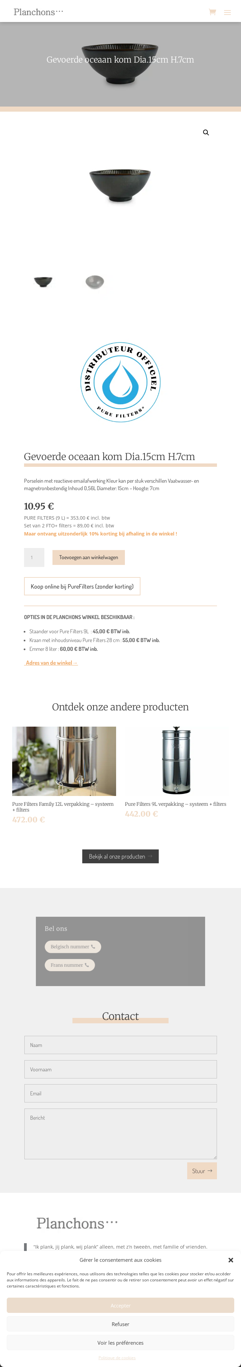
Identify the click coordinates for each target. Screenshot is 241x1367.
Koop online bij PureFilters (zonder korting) (82, 586)
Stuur (198, 1171)
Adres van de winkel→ (51, 662)
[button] (230, 1260)
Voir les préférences (120, 1342)
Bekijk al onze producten (117, 856)
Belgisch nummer (75, 947)
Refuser (120, 1324)
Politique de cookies (117, 1358)
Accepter (121, 1305)
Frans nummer (72, 963)
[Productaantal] (34, 557)
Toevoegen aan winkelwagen (88, 557)
